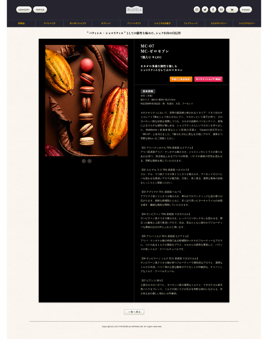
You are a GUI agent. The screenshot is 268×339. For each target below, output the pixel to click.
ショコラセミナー (247, 23)
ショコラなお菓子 (162, 23)
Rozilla (134, 10)
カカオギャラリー (219, 23)
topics (40, 9)
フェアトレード (191, 23)
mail (221, 9)
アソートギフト (134, 23)
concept (24, 9)
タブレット (106, 23)
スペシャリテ (50, 23)
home (246, 9)
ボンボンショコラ (78, 23)
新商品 (21, 23)
